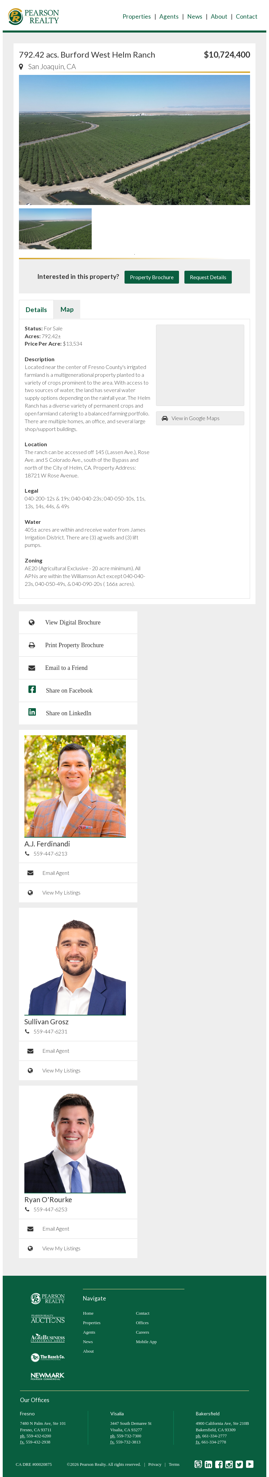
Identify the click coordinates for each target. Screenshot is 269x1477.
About (219, 16)
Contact (246, 16)
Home (88, 1313)
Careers (142, 1332)
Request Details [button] (208, 277)
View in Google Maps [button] (191, 418)
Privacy (154, 1464)
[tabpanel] (55, 228)
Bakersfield (208, 1413)
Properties (136, 16)
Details (36, 309)
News (194, 16)
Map (67, 309)
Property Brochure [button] (152, 277)
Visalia (117, 1413)
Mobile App (146, 1341)
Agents (169, 16)
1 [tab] (134, 254)
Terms (174, 1464)
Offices (142, 1322)
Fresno (27, 1413)
